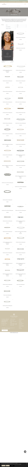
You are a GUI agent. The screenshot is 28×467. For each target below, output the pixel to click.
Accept (3, 465)
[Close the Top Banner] (27, 0)
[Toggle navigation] (25, 4)
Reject (8, 465)
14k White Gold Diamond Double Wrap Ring (7, 181)
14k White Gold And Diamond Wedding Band (20, 284)
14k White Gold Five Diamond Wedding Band (20, 164)
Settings (12, 465)
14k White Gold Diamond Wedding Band (7, 95)
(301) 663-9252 (3, 455)
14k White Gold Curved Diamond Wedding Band (7, 250)
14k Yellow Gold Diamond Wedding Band (20, 198)
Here (18, 0)
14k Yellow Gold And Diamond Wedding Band (20, 181)
